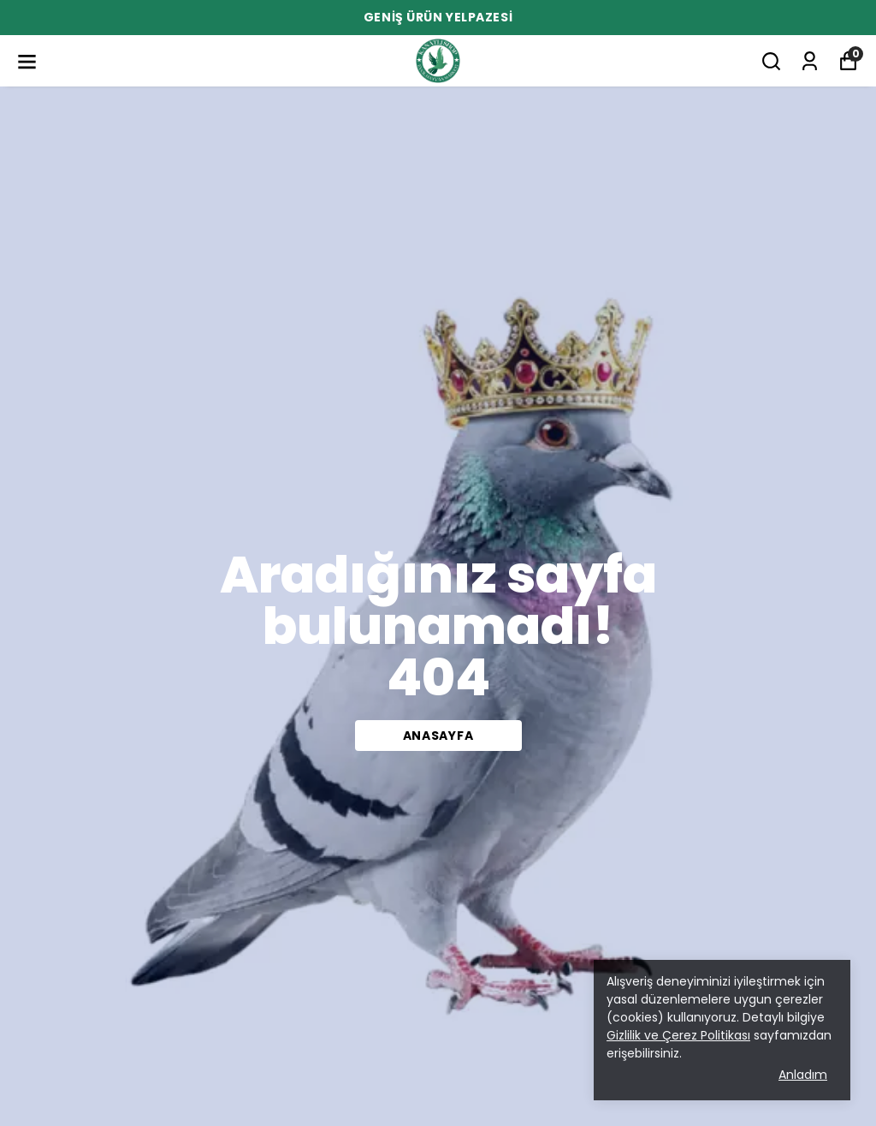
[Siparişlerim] (809, 61)
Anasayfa (438, 735)
